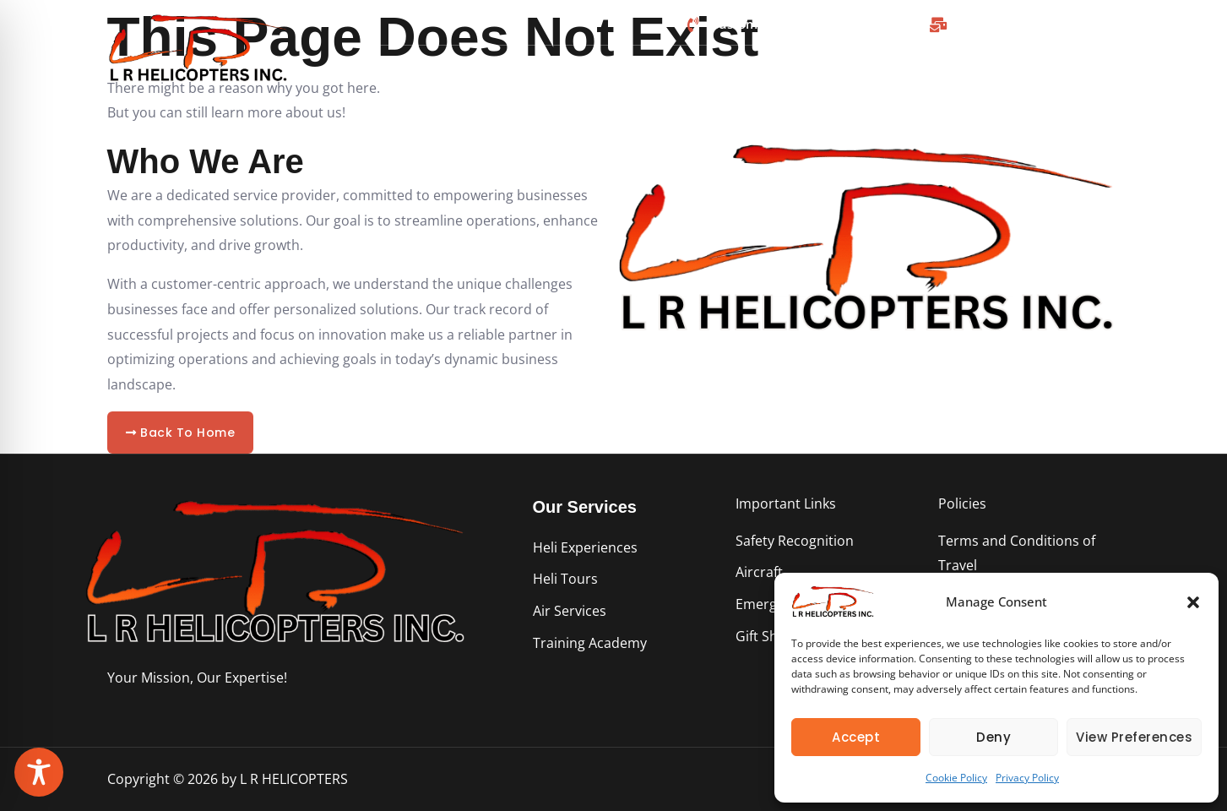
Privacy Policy (1027, 777)
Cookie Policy (956, 777)
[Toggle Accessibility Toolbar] (39, 772)
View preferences (1134, 737)
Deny (993, 737)
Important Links (786, 503)
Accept (856, 737)
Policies (962, 503)
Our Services (585, 507)
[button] (1193, 602)
